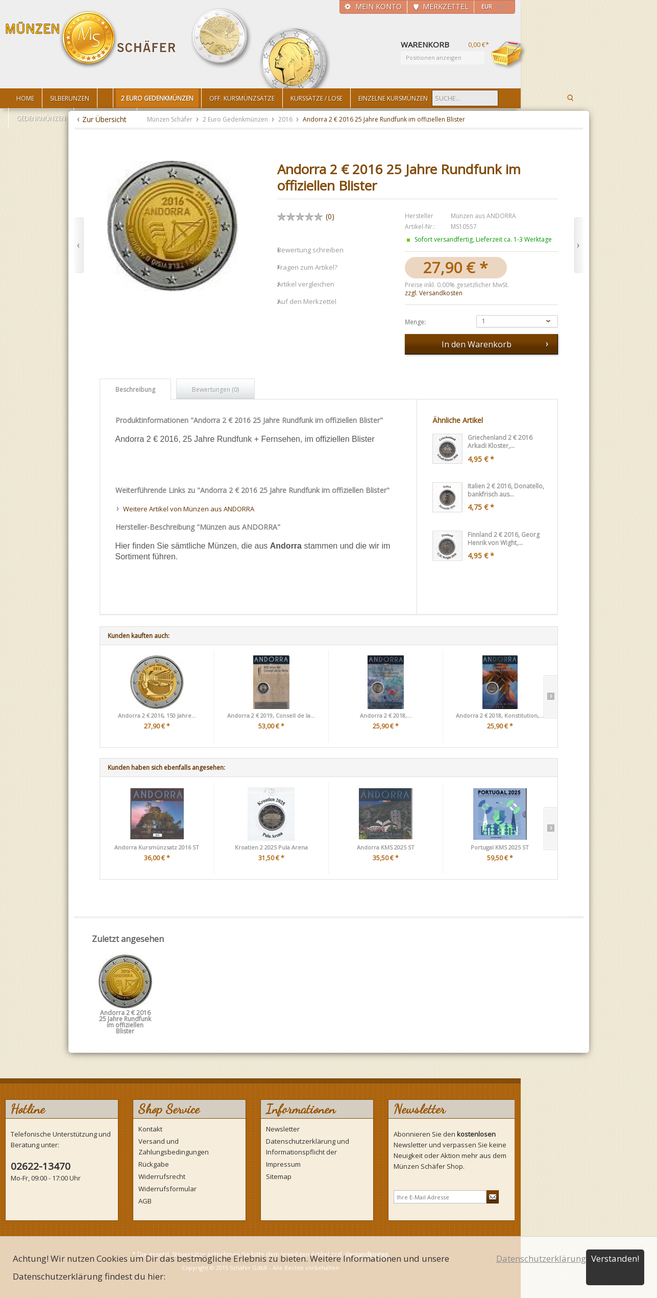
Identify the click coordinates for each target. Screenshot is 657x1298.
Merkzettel (446, 6)
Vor (578, 245)
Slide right (550, 696)
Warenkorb (508, 54)
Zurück (79, 245)
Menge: (415, 322)
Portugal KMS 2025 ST (500, 847)
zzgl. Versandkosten (434, 293)
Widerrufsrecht (161, 1176)
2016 (286, 119)
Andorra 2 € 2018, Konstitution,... (500, 715)
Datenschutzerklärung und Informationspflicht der (307, 1147)
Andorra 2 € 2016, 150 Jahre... (157, 715)
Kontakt (150, 1129)
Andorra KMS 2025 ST (386, 847)
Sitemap (278, 1176)
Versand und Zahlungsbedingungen (173, 1147)
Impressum (283, 1164)
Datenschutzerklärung (541, 1258)
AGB (145, 1201)
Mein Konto (378, 6)
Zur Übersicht (104, 119)
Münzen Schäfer (91, 39)
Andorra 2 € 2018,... (385, 715)
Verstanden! (615, 1258)
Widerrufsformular (167, 1188)
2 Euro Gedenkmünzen (236, 119)
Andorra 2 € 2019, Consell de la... (271, 715)
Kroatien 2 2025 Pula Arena (271, 847)
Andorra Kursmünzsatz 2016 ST (156, 847)
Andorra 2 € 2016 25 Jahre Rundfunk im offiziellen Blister (125, 1016)
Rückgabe (153, 1164)
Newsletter (283, 1129)
